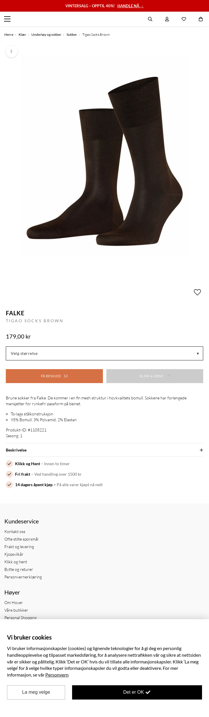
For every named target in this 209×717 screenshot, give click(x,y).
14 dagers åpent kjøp (34, 484)
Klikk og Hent (27, 463)
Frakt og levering (19, 546)
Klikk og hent (15, 561)
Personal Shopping (20, 617)
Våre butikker (16, 610)
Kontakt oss (14, 531)
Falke (15, 312)
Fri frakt (22, 474)
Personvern (57, 674)
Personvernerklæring (23, 576)
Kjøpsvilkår (14, 554)
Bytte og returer (18, 569)
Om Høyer (13, 602)
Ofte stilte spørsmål (21, 539)
